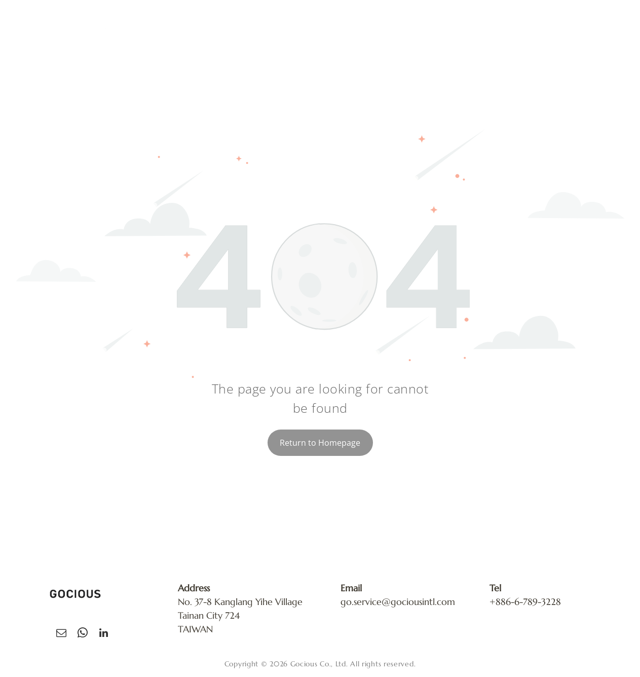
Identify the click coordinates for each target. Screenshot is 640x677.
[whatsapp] (82, 634)
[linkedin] (103, 634)
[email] (61, 634)
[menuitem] (307, 31)
